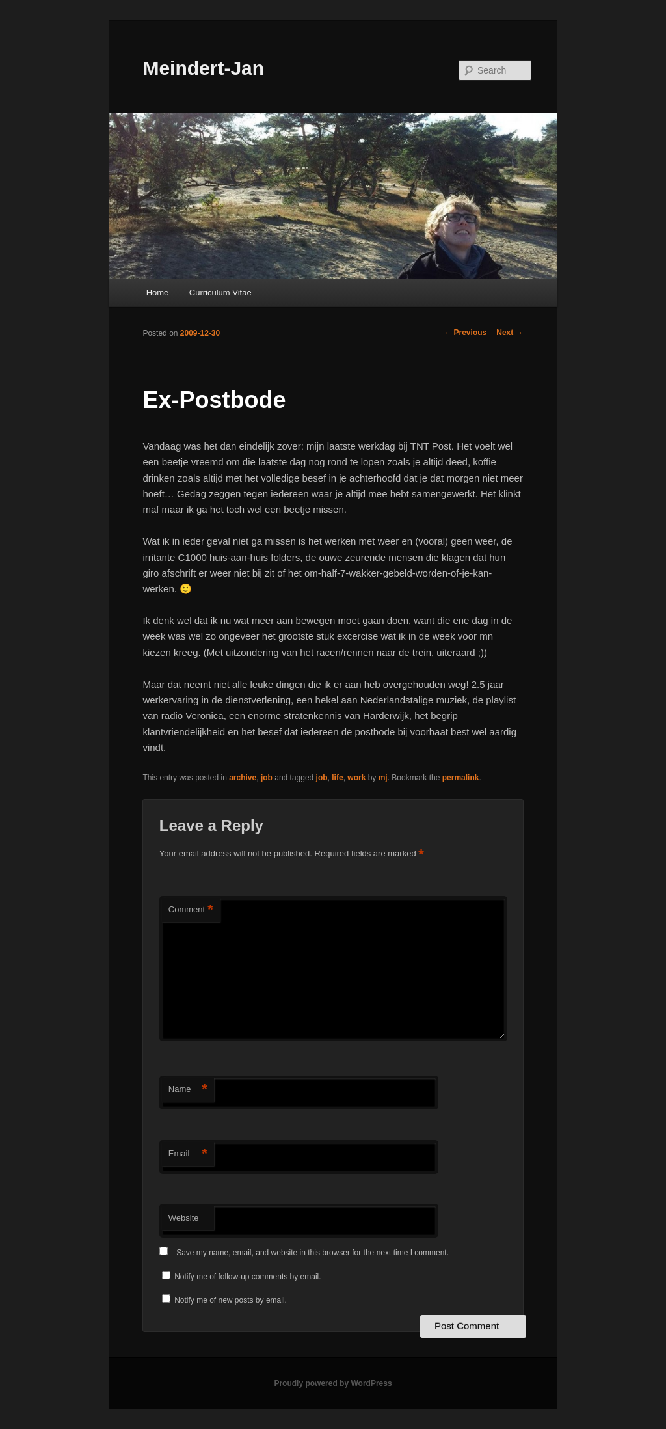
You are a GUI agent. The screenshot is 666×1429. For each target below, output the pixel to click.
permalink (460, 777)
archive (242, 777)
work (356, 777)
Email (187, 1154)
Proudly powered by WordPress (333, 1383)
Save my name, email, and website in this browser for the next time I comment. (312, 1252)
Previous (465, 332)
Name (187, 1089)
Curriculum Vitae (220, 292)
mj (383, 777)
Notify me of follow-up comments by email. (247, 1276)
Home (157, 292)
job (267, 777)
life (337, 777)
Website (183, 1218)
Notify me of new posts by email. (230, 1300)
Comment (190, 910)
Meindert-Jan (203, 68)
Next (509, 332)
